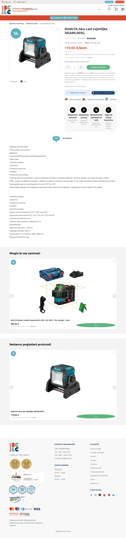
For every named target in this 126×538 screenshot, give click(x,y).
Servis (92, 479)
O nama (93, 460)
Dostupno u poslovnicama (103, 93)
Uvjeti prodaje (95, 449)
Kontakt (112, 100)
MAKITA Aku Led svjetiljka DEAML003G (28, 411)
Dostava (93, 464)
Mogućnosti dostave (96, 100)
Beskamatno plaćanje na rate (96, 118)
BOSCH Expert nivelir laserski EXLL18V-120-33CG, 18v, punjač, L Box (42, 320)
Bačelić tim (94, 483)
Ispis (23, 82)
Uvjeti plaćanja (75, 100)
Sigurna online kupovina (108, 118)
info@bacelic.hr (66, 458)
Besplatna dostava (72, 116)
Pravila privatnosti (97, 471)
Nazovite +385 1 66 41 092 (65, 18)
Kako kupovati (96, 468)
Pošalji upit (119, 2)
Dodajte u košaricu (99, 68)
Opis (56, 139)
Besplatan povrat (84, 116)
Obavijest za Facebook (99, 475)
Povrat (92, 456)
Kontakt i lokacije (97, 452)
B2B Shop (107, 2)
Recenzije (91, 39)
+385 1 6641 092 (64, 452)
